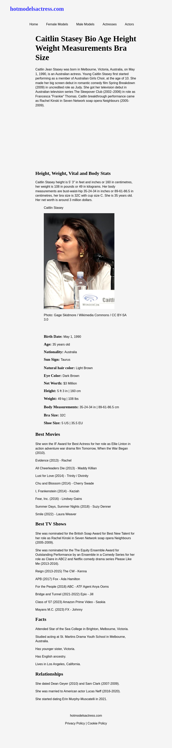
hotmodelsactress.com (37, 9)
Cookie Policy (97, 723)
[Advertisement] (86, 139)
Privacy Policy (75, 723)
